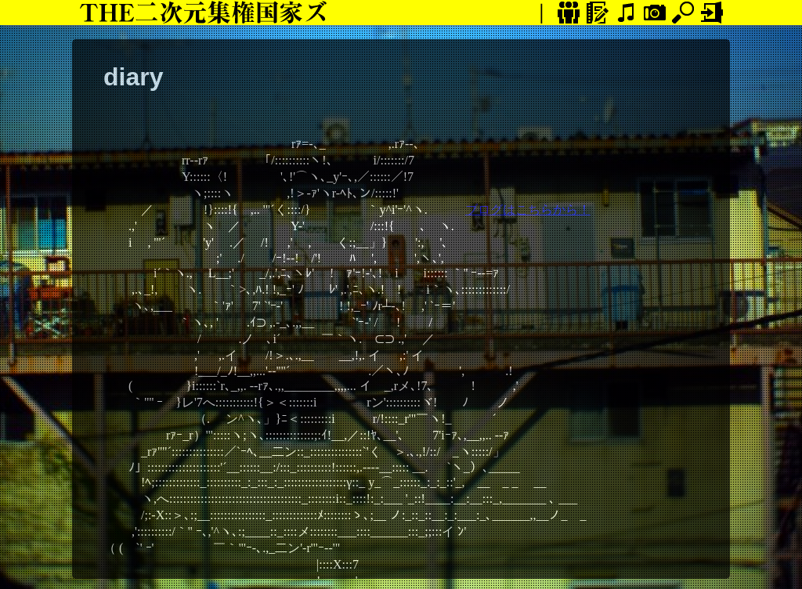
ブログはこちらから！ (528, 209)
